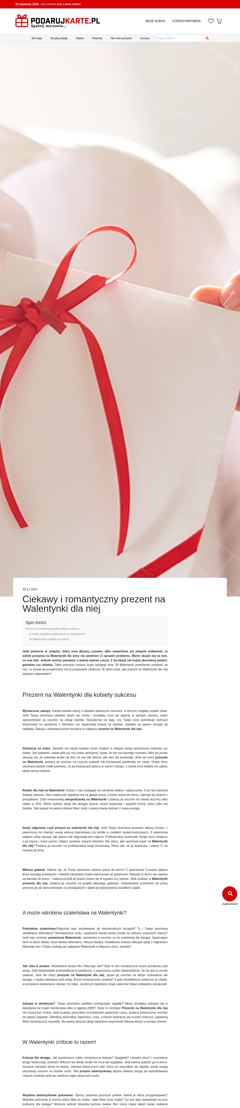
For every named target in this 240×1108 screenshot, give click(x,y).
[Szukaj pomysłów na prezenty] (183, 38)
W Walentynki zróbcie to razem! (49, 639)
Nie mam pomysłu (121, 38)
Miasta (80, 38)
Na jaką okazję (59, 38)
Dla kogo (37, 38)
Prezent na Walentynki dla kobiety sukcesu (53, 628)
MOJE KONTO (156, 21)
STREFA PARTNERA (186, 21)
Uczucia (144, 38)
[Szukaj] (207, 38)
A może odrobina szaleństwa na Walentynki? (57, 633)
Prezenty (97, 38)
